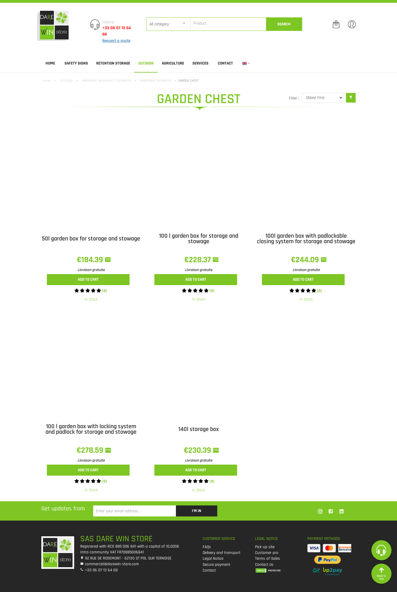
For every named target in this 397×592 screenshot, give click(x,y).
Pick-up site (265, 547)
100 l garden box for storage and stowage (198, 238)
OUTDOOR (146, 63)
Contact (225, 63)
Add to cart (88, 279)
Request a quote (116, 40)
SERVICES (200, 63)
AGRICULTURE (173, 63)
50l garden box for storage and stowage (91, 239)
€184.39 (91, 260)
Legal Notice (213, 558)
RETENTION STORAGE (113, 63)
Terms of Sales (267, 558)
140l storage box (198, 429)
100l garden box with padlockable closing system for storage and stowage (306, 238)
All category (159, 24)
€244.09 (306, 260)
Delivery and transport (221, 552)
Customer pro (266, 552)
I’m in (196, 510)
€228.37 (198, 260)
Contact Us (264, 564)
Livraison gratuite (91, 269)
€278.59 (91, 450)
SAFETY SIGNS (76, 63)
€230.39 (198, 450)
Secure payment (216, 564)
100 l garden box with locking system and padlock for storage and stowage (90, 429)
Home (50, 63)
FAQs (207, 547)
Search (284, 24)
